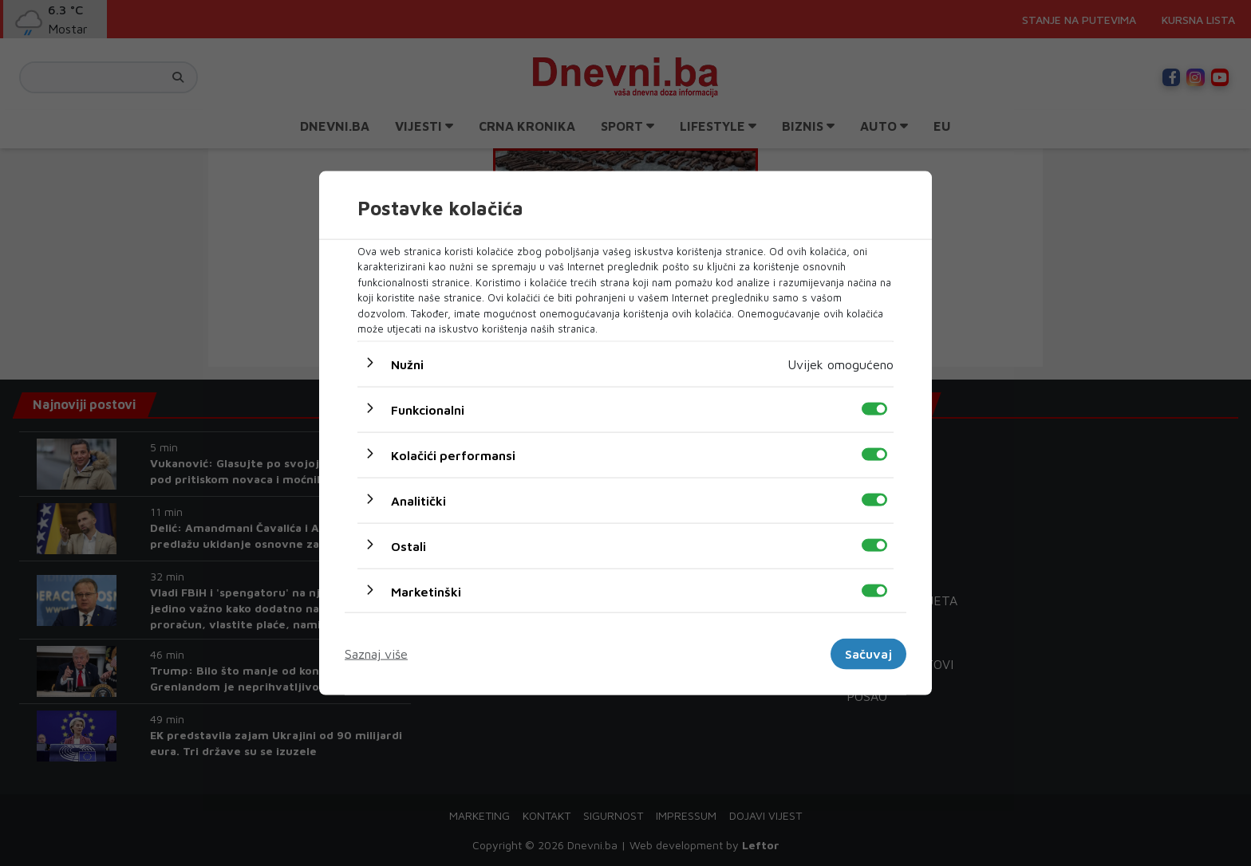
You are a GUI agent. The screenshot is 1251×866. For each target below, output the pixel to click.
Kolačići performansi (453, 454)
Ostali (408, 545)
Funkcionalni (427, 409)
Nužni (407, 363)
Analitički (418, 500)
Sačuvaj (868, 654)
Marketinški (426, 591)
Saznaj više (376, 654)
